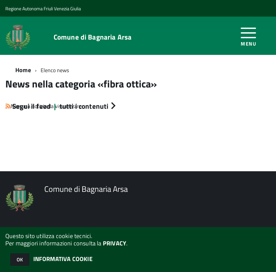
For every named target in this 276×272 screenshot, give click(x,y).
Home (23, 70)
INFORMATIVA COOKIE (63, 258)
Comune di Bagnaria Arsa (93, 37)
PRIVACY (114, 243)
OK (20, 259)
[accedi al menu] (248, 36)
